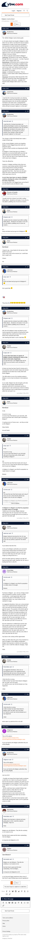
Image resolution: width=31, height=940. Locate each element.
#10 (28, 398)
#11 (28, 435)
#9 (28, 342)
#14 (28, 567)
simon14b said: (7, 121)
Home (4, 926)
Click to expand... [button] (15, 503)
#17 (28, 726)
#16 (28, 694)
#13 (28, 523)
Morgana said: (7, 217)
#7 (28, 266)
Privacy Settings (6, 931)
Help (4, 923)
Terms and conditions (8, 917)
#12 (28, 479)
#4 (28, 189)
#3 (28, 111)
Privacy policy (6, 920)
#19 (28, 806)
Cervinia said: (6, 489)
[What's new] (24, 10)
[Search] (27, 10)
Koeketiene (6, 21)
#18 (28, 749)
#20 (28, 845)
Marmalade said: (7, 859)
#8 (28, 308)
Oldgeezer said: (7, 759)
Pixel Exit (10, 938)
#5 (28, 207)
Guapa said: (6, 352)
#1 (28, 28)
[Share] (26, 29)
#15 (28, 656)
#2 (28, 88)
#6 (28, 237)
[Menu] (3, 10)
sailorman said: (7, 533)
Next (17, 24)
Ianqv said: (6, 277)
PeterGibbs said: (7, 667)
